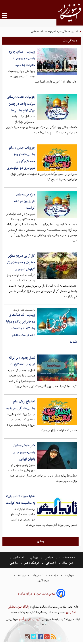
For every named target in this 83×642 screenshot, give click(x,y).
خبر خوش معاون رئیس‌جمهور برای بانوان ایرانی (24, 452)
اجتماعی (50, 562)
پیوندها (21, 575)
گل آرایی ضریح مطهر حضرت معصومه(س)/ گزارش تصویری (21, 262)
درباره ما (69, 575)
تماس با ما (37, 575)
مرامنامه (53, 575)
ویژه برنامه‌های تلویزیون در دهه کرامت (24, 201)
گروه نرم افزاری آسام (29, 619)
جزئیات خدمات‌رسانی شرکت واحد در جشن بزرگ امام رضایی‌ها (20, 103)
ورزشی (34, 557)
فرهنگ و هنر (32, 562)
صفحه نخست (67, 557)
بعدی (40, 541)
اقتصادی (18, 557)
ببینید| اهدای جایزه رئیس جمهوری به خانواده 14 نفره (22, 58)
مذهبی (14, 562)
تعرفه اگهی (43, 580)
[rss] (53, 637)
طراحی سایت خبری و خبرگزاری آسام (37, 594)
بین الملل (67, 562)
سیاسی (49, 557)
